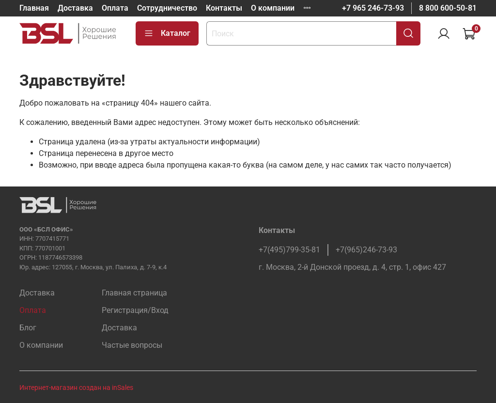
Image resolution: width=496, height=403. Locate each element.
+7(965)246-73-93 (366, 249)
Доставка (75, 8)
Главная (34, 8)
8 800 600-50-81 (448, 8)
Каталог (167, 33)
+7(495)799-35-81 (289, 249)
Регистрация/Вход (135, 310)
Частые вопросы (132, 345)
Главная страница (134, 292)
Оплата (115, 8)
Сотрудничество (167, 8)
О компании (272, 8)
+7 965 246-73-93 (373, 8)
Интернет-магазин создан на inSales (76, 388)
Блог (27, 327)
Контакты (224, 8)
